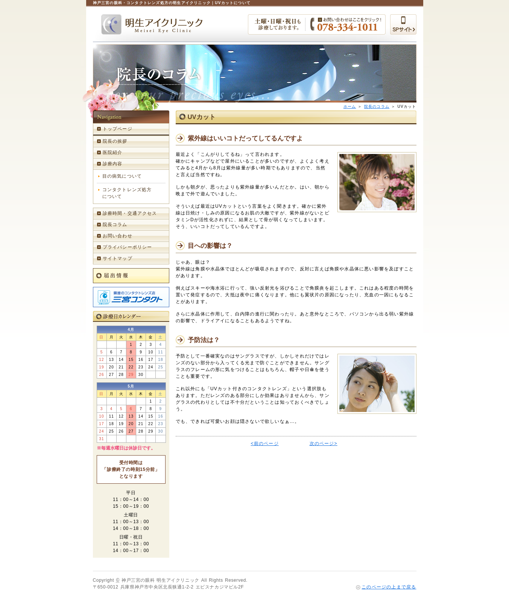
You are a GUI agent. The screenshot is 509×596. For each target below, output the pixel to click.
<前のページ (265, 443)
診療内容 (113, 163)
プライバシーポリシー (127, 247)
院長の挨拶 (115, 141)
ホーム (349, 106)
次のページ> (323, 443)
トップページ (117, 128)
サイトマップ (117, 258)
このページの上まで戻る (389, 587)
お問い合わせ (117, 235)
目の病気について (122, 176)
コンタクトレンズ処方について (127, 193)
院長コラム (115, 224)
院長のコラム (376, 106)
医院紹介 (113, 152)
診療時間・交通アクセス (130, 213)
